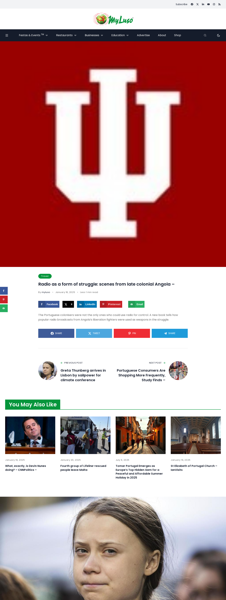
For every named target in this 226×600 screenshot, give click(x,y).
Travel (45, 276)
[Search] (205, 35)
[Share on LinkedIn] (87, 304)
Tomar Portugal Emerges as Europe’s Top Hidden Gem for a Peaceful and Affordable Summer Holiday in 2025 (139, 471)
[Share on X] (68, 304)
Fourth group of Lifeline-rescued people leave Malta (83, 468)
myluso (46, 292)
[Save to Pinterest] (111, 304)
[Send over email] (136, 304)
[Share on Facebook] (48, 304)
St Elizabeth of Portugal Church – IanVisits (194, 468)
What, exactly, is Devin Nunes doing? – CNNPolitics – (25, 468)
